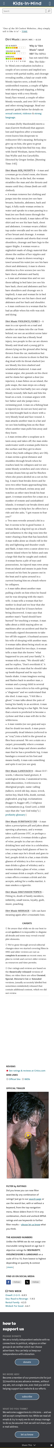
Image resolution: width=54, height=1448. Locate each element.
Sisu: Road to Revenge (16, 1298)
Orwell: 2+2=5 (12, 1295)
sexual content (13, 113)
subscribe (27, 1396)
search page (35, 1198)
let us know (27, 1434)
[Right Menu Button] (49, 3)
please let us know (30, 1224)
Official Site (15, 1079)
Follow (17, 1282)
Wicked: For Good (14, 1305)
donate (27, 1362)
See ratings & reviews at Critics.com (27, 1070)
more (10, 1267)
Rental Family (12, 1302)
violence (27, 113)
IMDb (27, 1079)
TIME (25, 31)
